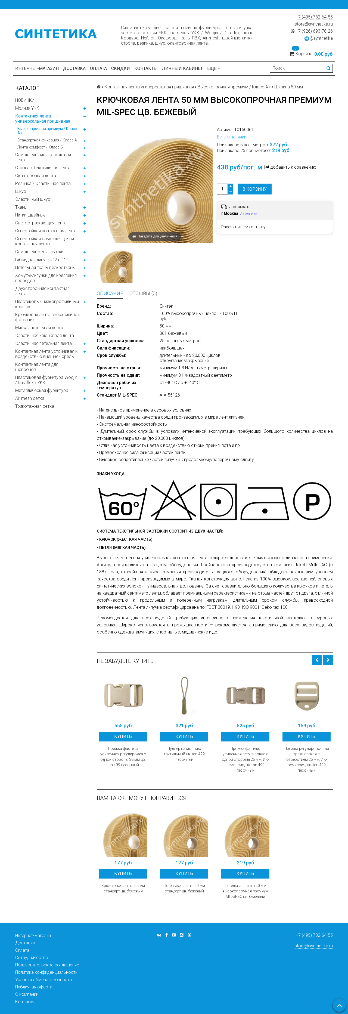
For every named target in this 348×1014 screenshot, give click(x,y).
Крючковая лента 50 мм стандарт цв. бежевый (123, 888)
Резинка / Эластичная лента (43, 183)
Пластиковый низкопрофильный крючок (47, 304)
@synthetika (318, 38)
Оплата (98, 68)
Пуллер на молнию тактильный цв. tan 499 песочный (184, 754)
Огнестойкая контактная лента (45, 230)
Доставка (74, 68)
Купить (123, 736)
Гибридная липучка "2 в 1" (40, 259)
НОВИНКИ (25, 100)
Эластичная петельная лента (43, 343)
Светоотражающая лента (41, 222)
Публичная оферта (33, 987)
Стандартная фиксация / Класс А (47, 140)
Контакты (146, 68)
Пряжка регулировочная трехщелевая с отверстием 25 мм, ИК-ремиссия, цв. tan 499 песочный (306, 759)
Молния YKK (27, 108)
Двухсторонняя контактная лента (42, 291)
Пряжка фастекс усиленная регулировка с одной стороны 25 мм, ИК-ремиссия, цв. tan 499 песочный (245, 759)
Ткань (21, 207)
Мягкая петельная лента (39, 327)
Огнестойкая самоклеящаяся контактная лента (44, 241)
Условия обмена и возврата (43, 979)
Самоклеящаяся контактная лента (43, 157)
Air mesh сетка (29, 398)
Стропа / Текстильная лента (42, 167)
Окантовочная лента (35, 175)
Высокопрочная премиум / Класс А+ (47, 130)
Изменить (248, 213)
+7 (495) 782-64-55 (314, 17)
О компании (26, 994)
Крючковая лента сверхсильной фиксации (47, 317)
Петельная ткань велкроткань (45, 267)
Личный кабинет (182, 68)
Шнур (20, 191)
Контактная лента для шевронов (36, 367)
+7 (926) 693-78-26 (312, 31)
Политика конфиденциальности (46, 972)
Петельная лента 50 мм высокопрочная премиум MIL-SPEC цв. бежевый (245, 891)
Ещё (213, 68)
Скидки (120, 68)
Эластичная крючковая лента (44, 335)
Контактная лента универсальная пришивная (42, 118)
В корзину (255, 189)
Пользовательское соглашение (47, 964)
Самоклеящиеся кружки (39, 251)
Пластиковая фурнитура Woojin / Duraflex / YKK (46, 380)
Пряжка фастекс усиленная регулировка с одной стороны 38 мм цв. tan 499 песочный (123, 756)
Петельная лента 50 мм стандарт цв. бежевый (184, 888)
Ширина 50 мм (288, 86)
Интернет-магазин (37, 68)
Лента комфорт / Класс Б (40, 147)
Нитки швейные (30, 215)
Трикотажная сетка (34, 406)
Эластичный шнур (32, 199)
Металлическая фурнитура (41, 390)
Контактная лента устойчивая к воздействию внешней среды (46, 354)
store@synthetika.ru (314, 24)
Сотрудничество (31, 957)
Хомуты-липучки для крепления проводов (46, 278)
